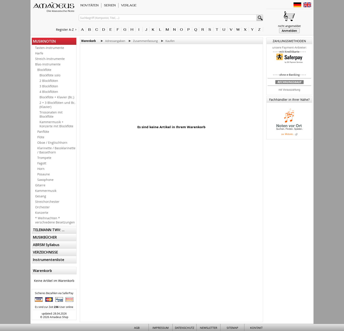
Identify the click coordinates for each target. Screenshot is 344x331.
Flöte (40, 137)
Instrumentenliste (48, 259)
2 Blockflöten (48, 81)
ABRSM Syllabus (46, 244)
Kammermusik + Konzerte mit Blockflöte (56, 124)
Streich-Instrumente (50, 59)
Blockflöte (44, 70)
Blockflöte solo (49, 75)
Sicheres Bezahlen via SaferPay (54, 293)
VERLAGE (128, 5)
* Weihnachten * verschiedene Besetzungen (55, 220)
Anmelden (289, 31)
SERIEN (110, 5)
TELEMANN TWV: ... (48, 229)
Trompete (44, 158)
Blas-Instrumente (48, 64)
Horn (41, 169)
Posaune (43, 174)
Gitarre (40, 185)
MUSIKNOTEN (44, 41)
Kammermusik (45, 191)
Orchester (42, 207)
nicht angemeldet (289, 26)
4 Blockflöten (48, 92)
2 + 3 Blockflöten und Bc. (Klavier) (57, 105)
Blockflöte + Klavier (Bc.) (56, 97)
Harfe (39, 53)
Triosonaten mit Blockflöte (51, 114)
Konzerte (41, 212)
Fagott (41, 163)
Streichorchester (47, 202)
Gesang (40, 196)
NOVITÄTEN (90, 5)
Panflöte (43, 132)
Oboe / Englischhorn (52, 142)
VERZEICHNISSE (45, 252)
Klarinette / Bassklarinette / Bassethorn (56, 150)
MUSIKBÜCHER (45, 237)
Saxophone (45, 180)
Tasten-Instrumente (49, 48)
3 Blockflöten (48, 86)
